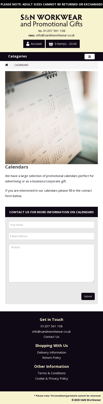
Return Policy (51, 357)
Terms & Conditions (51, 373)
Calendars (21, 65)
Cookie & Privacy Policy (51, 378)
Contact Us (51, 337)
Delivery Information (51, 352)
